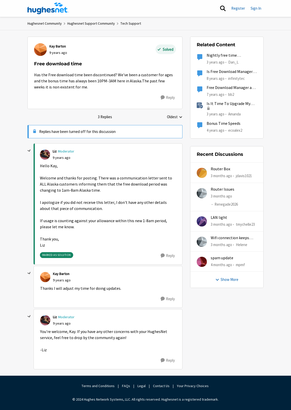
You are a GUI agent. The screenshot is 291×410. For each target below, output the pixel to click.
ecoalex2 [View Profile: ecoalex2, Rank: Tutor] (235, 130)
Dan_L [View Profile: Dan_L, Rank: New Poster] (233, 62)
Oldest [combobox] (174, 117)
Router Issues (222, 189)
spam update (222, 258)
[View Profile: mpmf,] (202, 262)
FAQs (126, 386)
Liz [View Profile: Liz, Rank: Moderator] (55, 151)
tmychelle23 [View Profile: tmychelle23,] (245, 224)
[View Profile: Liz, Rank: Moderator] (45, 154)
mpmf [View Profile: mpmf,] (240, 264)
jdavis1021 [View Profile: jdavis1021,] (244, 175)
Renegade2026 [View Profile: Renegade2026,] (226, 204)
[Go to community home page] (48, 8)
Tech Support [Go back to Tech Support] (130, 23)
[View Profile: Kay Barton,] (40, 49)
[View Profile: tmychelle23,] (202, 221)
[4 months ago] (221, 265)
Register (238, 8)
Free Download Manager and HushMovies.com (231, 87)
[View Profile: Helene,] (202, 242)
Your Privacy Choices (193, 386)
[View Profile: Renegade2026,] (202, 193)
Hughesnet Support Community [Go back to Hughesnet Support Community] (91, 23)
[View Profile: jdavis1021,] (202, 173)
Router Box (220, 169)
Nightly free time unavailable (222, 55)
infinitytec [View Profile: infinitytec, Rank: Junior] (236, 78)
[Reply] (168, 97)
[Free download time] (61, 157)
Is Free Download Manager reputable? (230, 71)
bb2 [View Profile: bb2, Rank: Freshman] (231, 94)
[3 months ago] (221, 176)
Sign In (256, 8)
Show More (226, 279)
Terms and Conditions (98, 386)
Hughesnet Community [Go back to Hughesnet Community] (44, 23)
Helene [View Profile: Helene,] (241, 244)
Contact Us (161, 386)
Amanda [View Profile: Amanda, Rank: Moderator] (234, 114)
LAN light (219, 217)
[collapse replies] (29, 151)
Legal (141, 386)
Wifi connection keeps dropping (230, 238)
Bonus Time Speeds (223, 123)
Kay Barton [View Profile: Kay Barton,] (57, 46)
